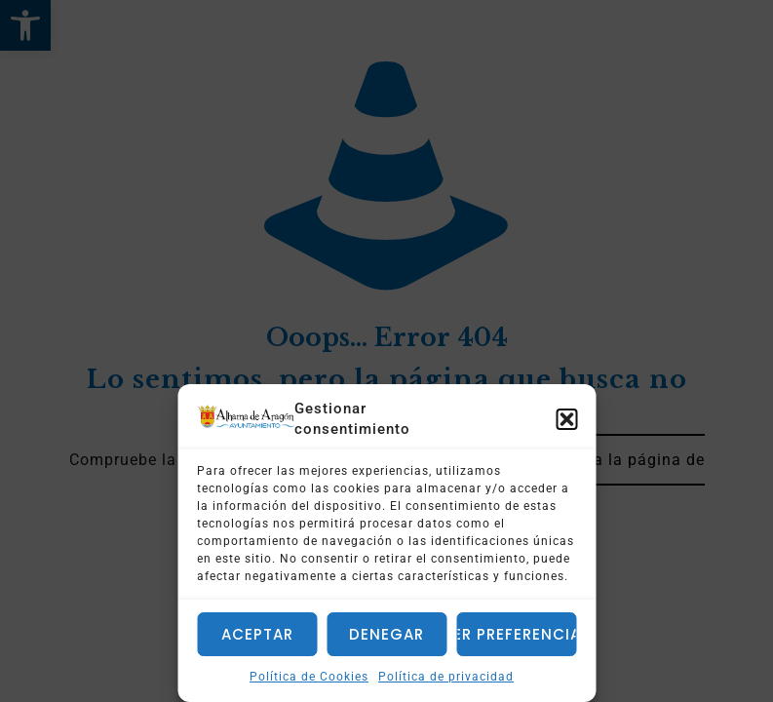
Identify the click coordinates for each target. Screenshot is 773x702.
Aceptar (257, 634)
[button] (566, 419)
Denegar (386, 634)
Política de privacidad (446, 676)
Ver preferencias (516, 634)
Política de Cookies (309, 676)
